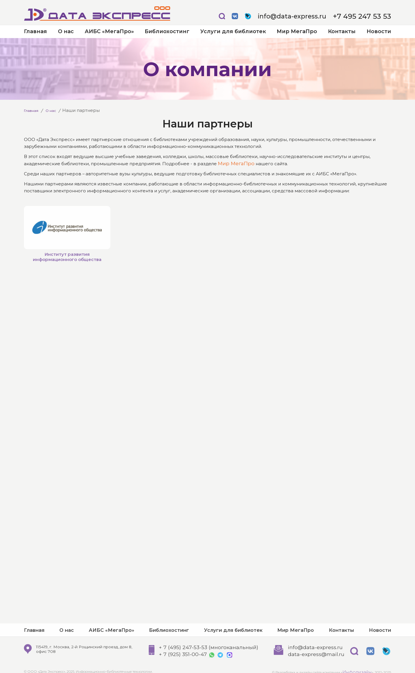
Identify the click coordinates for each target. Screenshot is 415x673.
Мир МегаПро (297, 31)
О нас (66, 31)
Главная (35, 31)
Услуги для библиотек (233, 31)
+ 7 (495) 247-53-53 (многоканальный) (205, 665)
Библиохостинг (167, 31)
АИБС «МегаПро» (109, 31)
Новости (379, 31)
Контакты (342, 31)
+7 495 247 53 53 (367, 16)
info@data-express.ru (305, 16)
